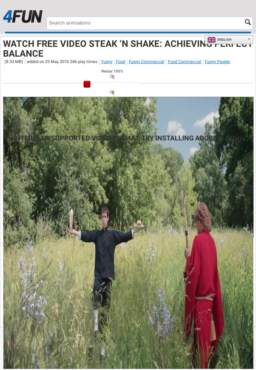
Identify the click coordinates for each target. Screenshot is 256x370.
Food (120, 61)
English (219, 40)
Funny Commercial (146, 61)
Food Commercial (184, 61)
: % (112, 71)
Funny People (217, 61)
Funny (106, 61)
